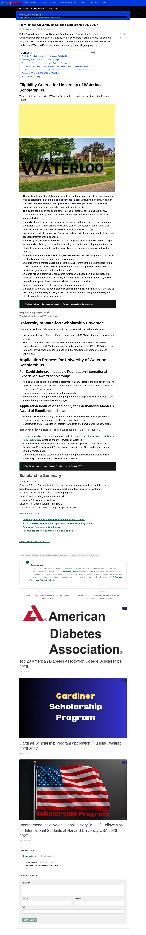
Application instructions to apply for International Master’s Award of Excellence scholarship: (63, 70)
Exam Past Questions (68, 3)
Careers (82, 3)
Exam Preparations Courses (68, 571)
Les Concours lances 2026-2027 (36, 541)
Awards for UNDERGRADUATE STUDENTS (42, 73)
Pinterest (44, 580)
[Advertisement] (67, 120)
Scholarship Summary (32, 76)
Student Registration (38, 8)
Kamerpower (27, 29)
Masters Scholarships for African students (85, 555)
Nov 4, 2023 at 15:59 (47, 862)
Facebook (119, 577)
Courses (34, 3)
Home (26, 3)
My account (23, 8)
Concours (53, 3)
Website (25, 907)
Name (25, 899)
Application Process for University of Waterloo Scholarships (49, 63)
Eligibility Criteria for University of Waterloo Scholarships (48, 56)
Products (43, 3)
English (94, 571)
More (104, 3)
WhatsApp (34, 580)
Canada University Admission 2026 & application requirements (47, 555)
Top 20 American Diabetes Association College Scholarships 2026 (72, 663)
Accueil (21, 17)
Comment (26, 883)
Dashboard (53, 8)
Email (78, 899)
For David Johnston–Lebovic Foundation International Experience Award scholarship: (60, 67)
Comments (29, 856)
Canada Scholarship (31, 15)
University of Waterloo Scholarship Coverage (42, 60)
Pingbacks (48, 856)
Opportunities (93, 3)
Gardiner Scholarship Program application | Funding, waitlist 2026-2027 (68, 745)
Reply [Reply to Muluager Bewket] (28, 869)
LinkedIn (52, 580)
